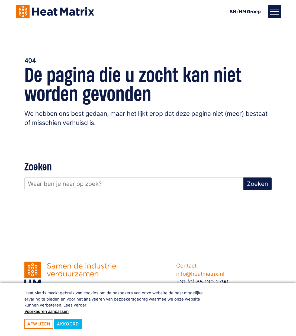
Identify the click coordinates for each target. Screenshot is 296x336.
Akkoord (68, 324)
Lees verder (74, 305)
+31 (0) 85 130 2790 (202, 282)
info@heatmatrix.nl (200, 274)
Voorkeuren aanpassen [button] (46, 311)
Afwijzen (38, 324)
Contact (186, 265)
